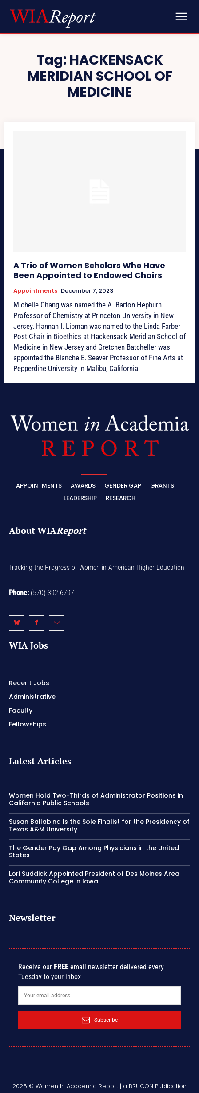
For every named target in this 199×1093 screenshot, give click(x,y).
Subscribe (100, 1020)
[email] (99, 995)
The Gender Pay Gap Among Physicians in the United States (94, 851)
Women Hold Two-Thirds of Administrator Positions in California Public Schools (96, 799)
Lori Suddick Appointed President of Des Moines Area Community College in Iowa (94, 877)
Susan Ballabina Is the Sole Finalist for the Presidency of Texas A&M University (99, 825)
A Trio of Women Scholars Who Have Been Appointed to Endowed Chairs (89, 270)
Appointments (35, 290)
